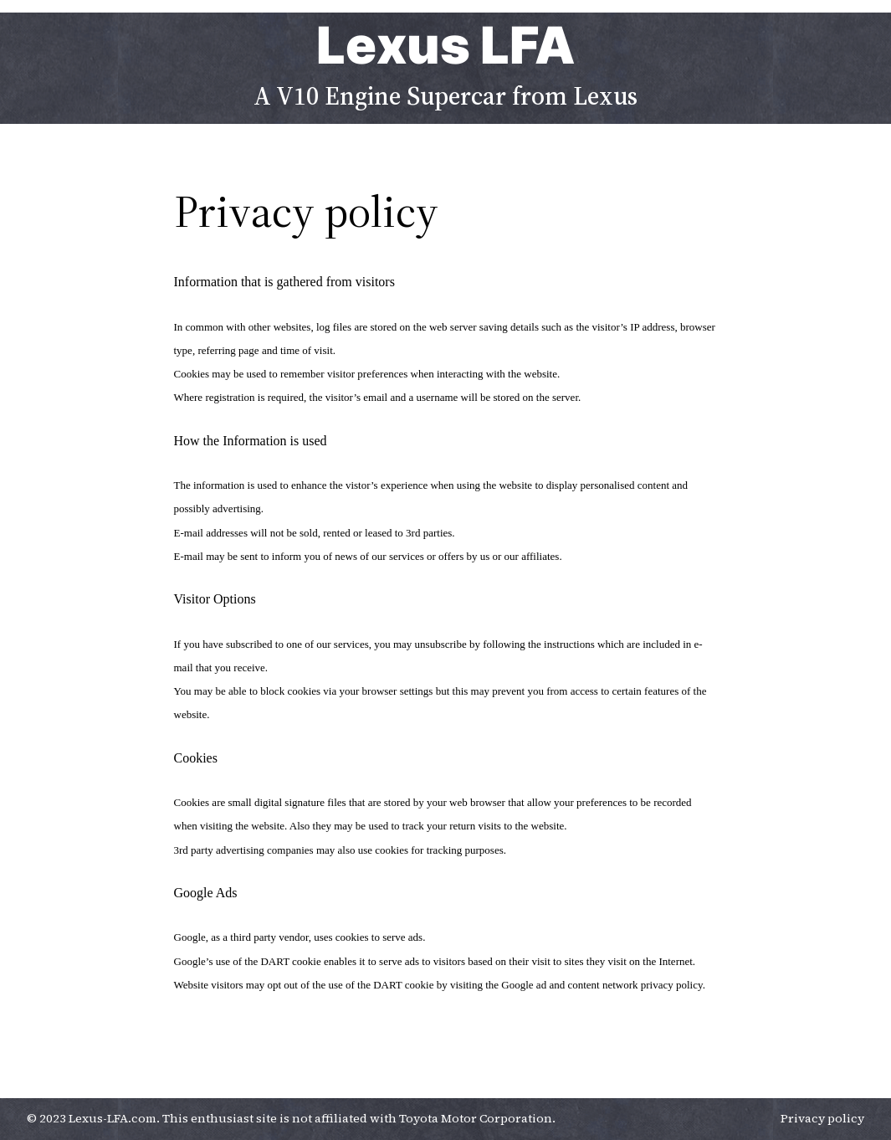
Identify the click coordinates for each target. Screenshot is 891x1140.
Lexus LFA (446, 45)
